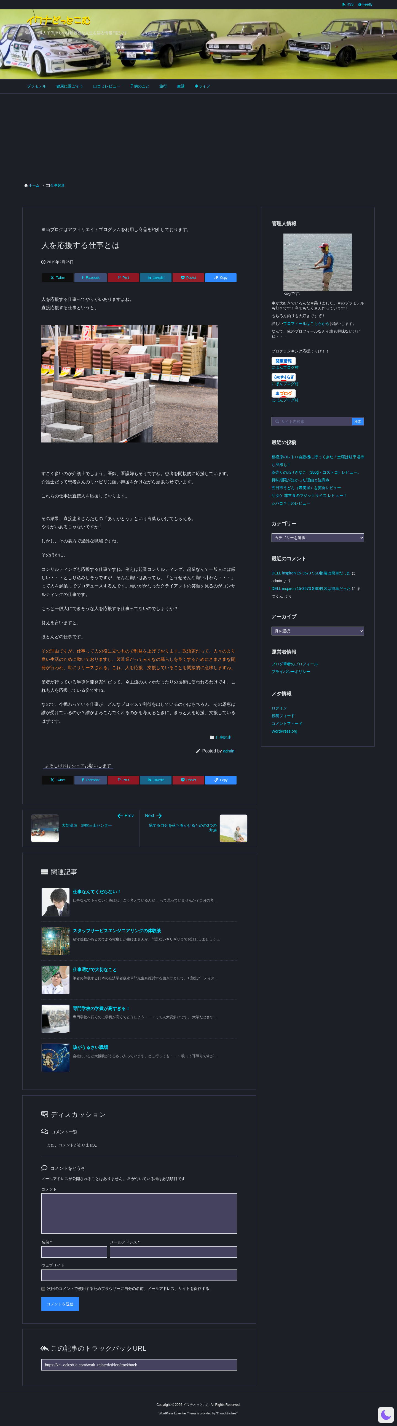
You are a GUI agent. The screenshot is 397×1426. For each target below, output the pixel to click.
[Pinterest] (123, 277)
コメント (49, 1189)
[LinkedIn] (155, 277)
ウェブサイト (53, 1265)
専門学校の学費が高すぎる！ (101, 1008)
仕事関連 (57, 185)
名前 (46, 1242)
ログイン (279, 708)
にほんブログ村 (285, 367)
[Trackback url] (139, 1365)
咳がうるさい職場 (90, 1047)
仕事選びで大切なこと (95, 969)
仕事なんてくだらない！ (97, 891)
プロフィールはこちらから (306, 323)
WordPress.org (284, 731)
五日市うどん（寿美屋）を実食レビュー (306, 488)
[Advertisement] (198, 135)
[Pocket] (188, 277)
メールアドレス (125, 1242)
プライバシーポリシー (291, 671)
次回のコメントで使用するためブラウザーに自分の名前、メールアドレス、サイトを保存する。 (130, 1288)
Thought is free (226, 1413)
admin (228, 751)
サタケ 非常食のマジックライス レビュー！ (309, 495)
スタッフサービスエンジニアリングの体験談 (117, 930)
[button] (386, 1415)
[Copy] (221, 277)
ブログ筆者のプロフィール (295, 664)
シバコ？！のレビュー (291, 503)
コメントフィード (287, 723)
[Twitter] (57, 277)
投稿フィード (283, 716)
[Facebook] (90, 277)
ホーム (34, 185)
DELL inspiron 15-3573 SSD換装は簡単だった (311, 573)
